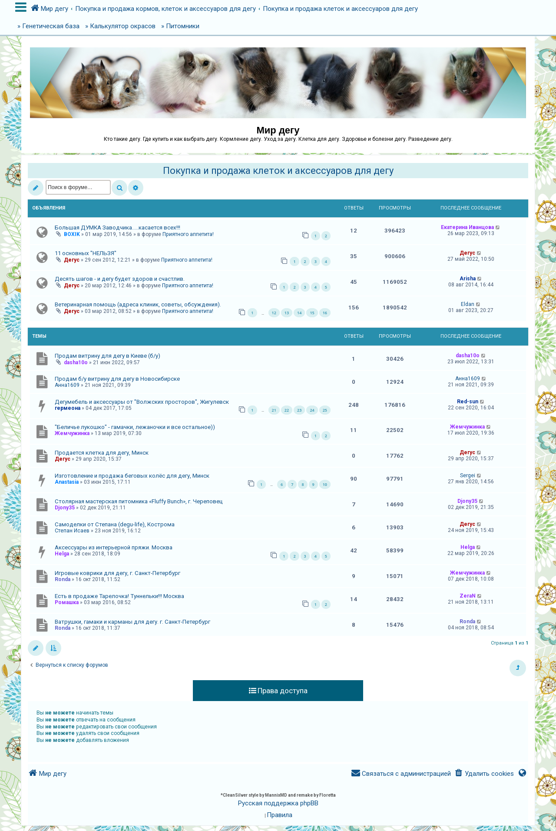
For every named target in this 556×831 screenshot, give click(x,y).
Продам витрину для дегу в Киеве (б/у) (107, 355)
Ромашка (67, 602)
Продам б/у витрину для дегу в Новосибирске (117, 379)
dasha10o (76, 362)
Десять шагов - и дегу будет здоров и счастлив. (120, 279)
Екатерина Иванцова (467, 227)
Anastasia (67, 482)
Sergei (467, 475)
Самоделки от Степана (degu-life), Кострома (115, 524)
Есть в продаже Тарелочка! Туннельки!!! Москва (119, 596)
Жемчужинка (72, 433)
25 (325, 410)
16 (325, 313)
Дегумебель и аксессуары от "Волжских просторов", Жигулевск (142, 402)
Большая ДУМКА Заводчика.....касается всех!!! (117, 227)
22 (287, 410)
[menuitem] (484, 773)
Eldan (467, 304)
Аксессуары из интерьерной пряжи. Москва (113, 547)
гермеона (67, 408)
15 (312, 313)
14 (299, 313)
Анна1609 (67, 385)
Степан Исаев (72, 531)
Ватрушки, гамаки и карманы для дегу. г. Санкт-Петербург (132, 621)
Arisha (468, 279)
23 (299, 410)
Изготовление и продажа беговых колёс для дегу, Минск (132, 475)
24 (312, 410)
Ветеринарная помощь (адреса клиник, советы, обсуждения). (138, 304)
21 (274, 410)
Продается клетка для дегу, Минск (102, 452)
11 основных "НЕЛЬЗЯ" (85, 253)
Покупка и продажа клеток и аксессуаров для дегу (278, 170)
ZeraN (468, 596)
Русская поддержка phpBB (278, 803)
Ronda (62, 579)
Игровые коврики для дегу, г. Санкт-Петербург (117, 573)
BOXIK (72, 234)
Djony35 (65, 508)
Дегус (71, 260)
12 (274, 313)
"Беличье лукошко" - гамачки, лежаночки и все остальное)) (135, 427)
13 (287, 313)
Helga (62, 554)
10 (325, 484)
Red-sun (467, 402)
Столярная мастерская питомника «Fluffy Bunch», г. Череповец (139, 501)
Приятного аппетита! (188, 234)
